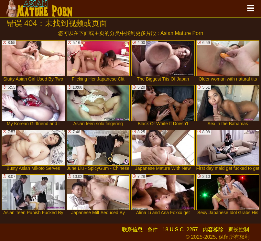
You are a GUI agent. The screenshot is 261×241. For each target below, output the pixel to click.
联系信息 (132, 229)
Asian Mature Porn (181, 33)
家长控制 (238, 229)
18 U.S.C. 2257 (180, 229)
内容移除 (213, 229)
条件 (152, 229)
